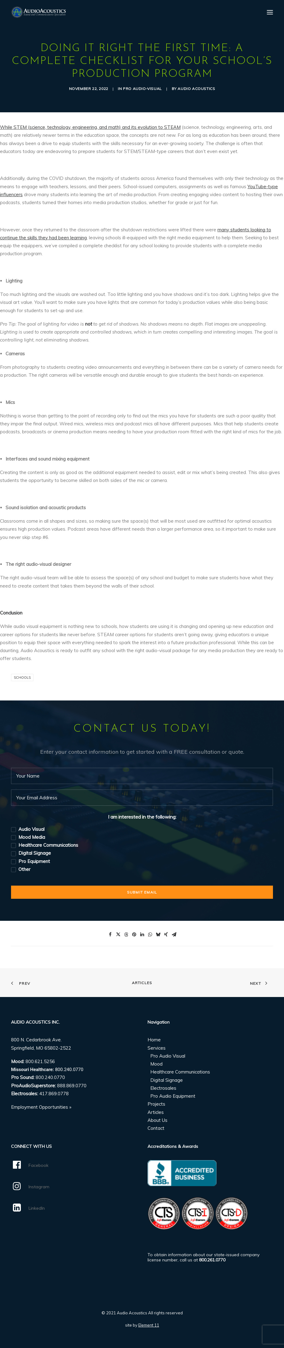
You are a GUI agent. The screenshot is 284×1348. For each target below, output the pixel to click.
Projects (156, 1104)
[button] (270, 12)
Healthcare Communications (180, 1072)
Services (157, 1048)
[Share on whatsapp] (150, 934)
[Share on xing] (166, 934)
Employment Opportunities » (41, 1107)
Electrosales (163, 1088)
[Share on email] (174, 934)
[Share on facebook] (110, 934)
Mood (156, 1064)
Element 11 (148, 1325)
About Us (157, 1120)
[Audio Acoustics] (38, 12)
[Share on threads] (126, 934)
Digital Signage (166, 1080)
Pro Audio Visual (167, 1056)
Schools (22, 677)
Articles (142, 982)
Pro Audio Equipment (172, 1096)
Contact (156, 1128)
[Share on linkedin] (142, 934)
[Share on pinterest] (134, 934)
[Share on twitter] (118, 934)
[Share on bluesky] (158, 934)
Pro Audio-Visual (142, 88)
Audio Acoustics (196, 88)
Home (154, 1040)
